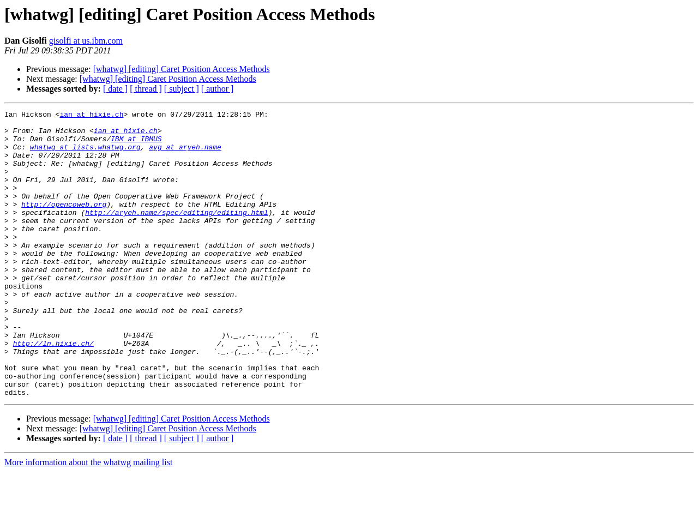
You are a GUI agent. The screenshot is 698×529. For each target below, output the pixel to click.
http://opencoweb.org (63, 224)
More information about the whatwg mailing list (88, 519)
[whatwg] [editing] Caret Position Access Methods (181, 69)
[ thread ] (146, 88)
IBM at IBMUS (136, 145)
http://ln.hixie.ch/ (53, 390)
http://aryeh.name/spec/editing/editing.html (176, 233)
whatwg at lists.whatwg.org (85, 155)
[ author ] (217, 88)
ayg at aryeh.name (185, 155)
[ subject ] (181, 88)
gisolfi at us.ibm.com (86, 40)
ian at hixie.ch (91, 116)
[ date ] (115, 88)
